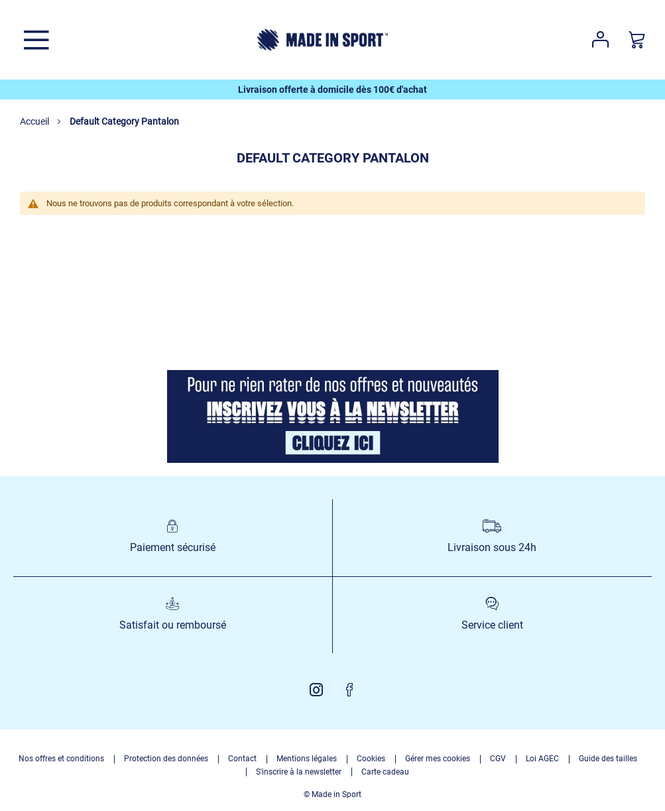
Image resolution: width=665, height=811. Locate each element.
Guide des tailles (608, 758)
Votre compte (600, 40)
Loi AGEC (542, 758)
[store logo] (323, 39)
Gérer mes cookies (437, 758)
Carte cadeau (385, 772)
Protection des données (166, 758)
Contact (242, 758)
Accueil (35, 121)
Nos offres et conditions (61, 758)
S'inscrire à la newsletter (298, 772)
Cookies (371, 758)
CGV (498, 758)
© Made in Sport (332, 794)
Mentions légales (306, 758)
